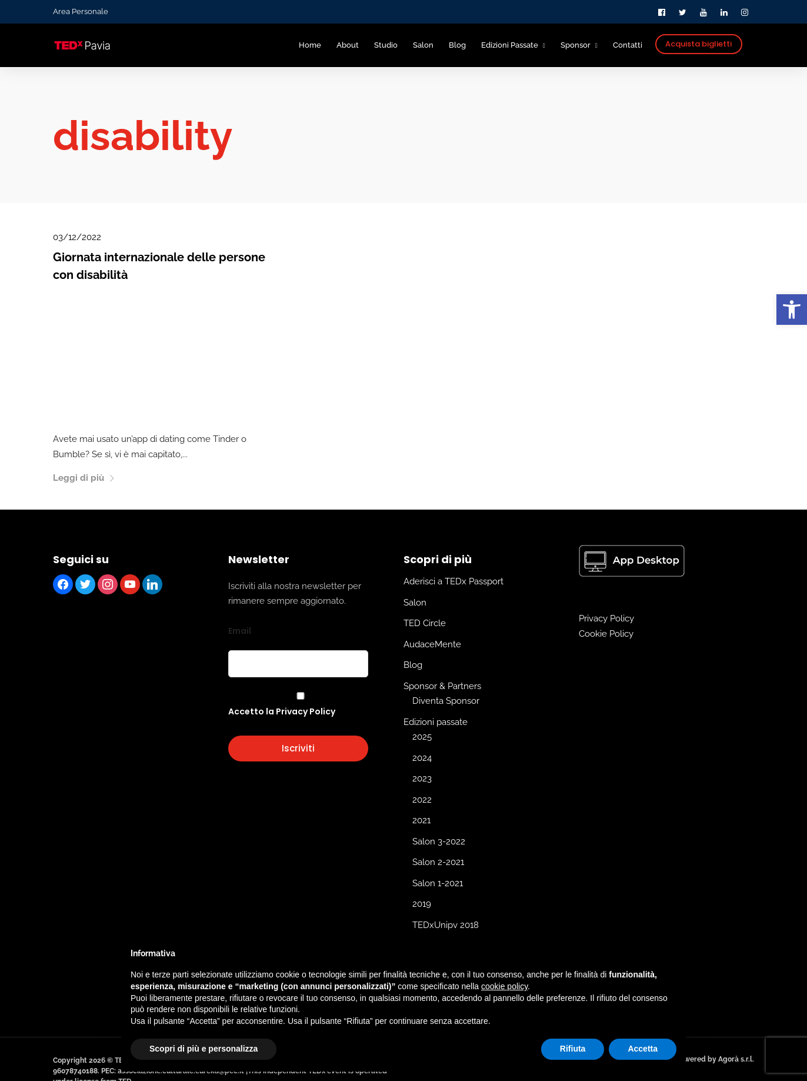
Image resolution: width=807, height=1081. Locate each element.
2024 (422, 757)
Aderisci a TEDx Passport (453, 581)
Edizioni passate (436, 721)
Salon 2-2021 (438, 862)
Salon (415, 602)
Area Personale (80, 11)
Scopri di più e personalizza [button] (203, 1048)
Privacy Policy (606, 618)
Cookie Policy (606, 633)
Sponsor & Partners (442, 685)
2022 (422, 799)
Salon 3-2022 (438, 841)
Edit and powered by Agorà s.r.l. (699, 1059)
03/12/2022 (77, 237)
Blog (413, 665)
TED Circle (425, 623)
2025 (422, 736)
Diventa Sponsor (445, 701)
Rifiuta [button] (573, 1048)
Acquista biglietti (698, 43)
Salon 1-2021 (437, 882)
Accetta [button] (643, 1048)
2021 (421, 820)
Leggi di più (84, 478)
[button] (791, 309)
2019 (421, 904)
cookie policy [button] (504, 986)
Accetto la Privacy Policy (281, 711)
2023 (422, 778)
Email (239, 630)
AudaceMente (432, 643)
